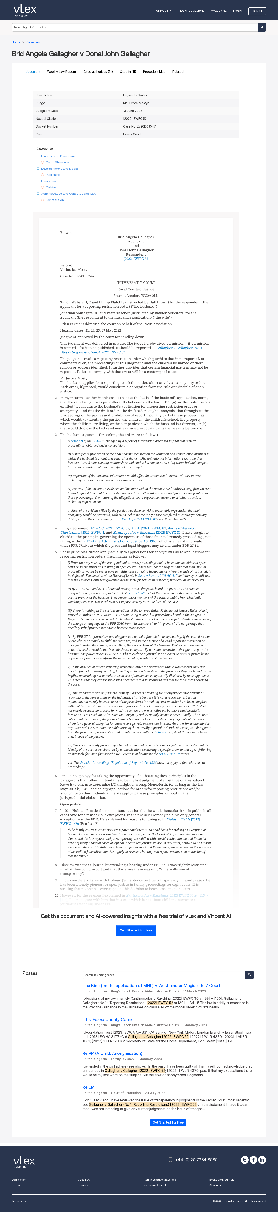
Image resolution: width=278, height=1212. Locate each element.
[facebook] (253, 1160)
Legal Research (191, 11)
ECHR (96, 441)
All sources (216, 1185)
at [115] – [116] (134, 897)
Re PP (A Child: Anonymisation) (112, 1053)
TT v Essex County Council (109, 1019)
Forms (16, 1185)
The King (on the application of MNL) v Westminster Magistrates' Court (151, 985)
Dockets (83, 1185)
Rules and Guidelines (157, 1185)
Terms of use (19, 1201)
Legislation (19, 1179)
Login (237, 11)
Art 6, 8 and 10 (169, 754)
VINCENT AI (164, 11)
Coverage (219, 11)
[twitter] (245, 1160)
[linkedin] (262, 1160)
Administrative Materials (160, 1179)
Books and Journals (221, 1179)
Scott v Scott (136, 593)
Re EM (89, 1087)
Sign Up (257, 11)
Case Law (84, 1179)
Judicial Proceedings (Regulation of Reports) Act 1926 (118, 762)
